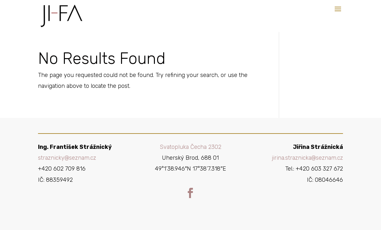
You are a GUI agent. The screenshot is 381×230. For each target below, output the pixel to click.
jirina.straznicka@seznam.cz (307, 157)
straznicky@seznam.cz (67, 157)
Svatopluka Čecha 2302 (190, 146)
